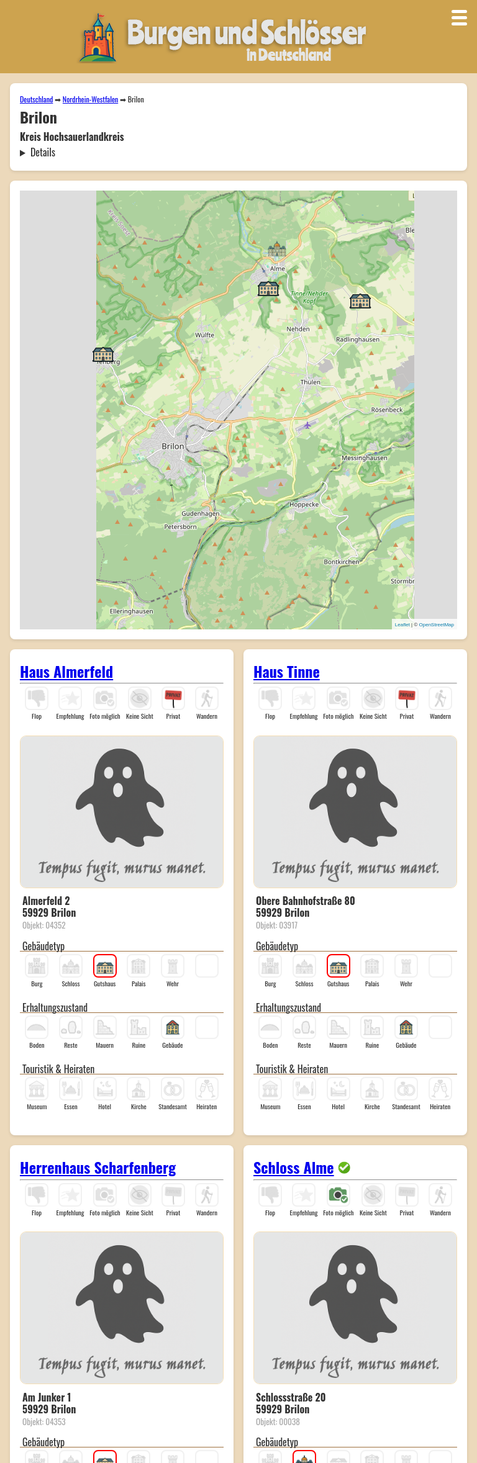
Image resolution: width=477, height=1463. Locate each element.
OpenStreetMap (436, 625)
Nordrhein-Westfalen (90, 99)
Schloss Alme (293, 1167)
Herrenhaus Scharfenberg (98, 1167)
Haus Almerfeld (66, 671)
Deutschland (36, 99)
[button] (277, 248)
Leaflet (402, 625)
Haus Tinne (286, 671)
